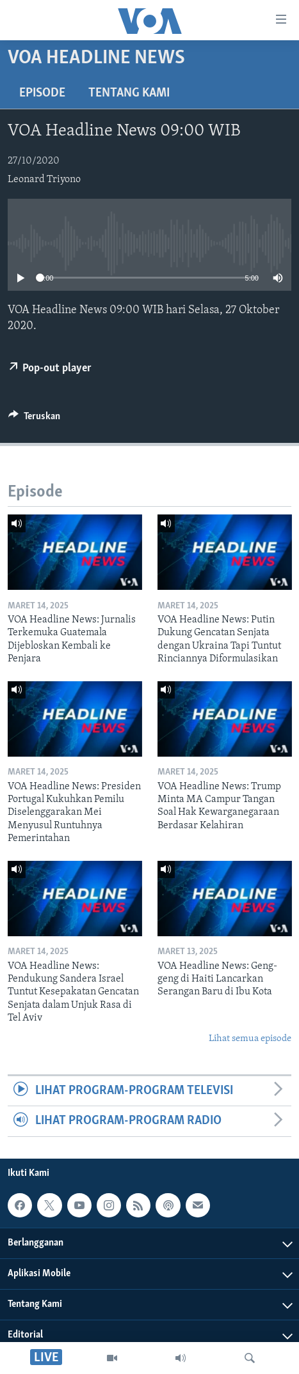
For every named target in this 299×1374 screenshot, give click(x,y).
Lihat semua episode (250, 1039)
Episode (42, 93)
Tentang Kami (129, 93)
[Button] (34, 419)
